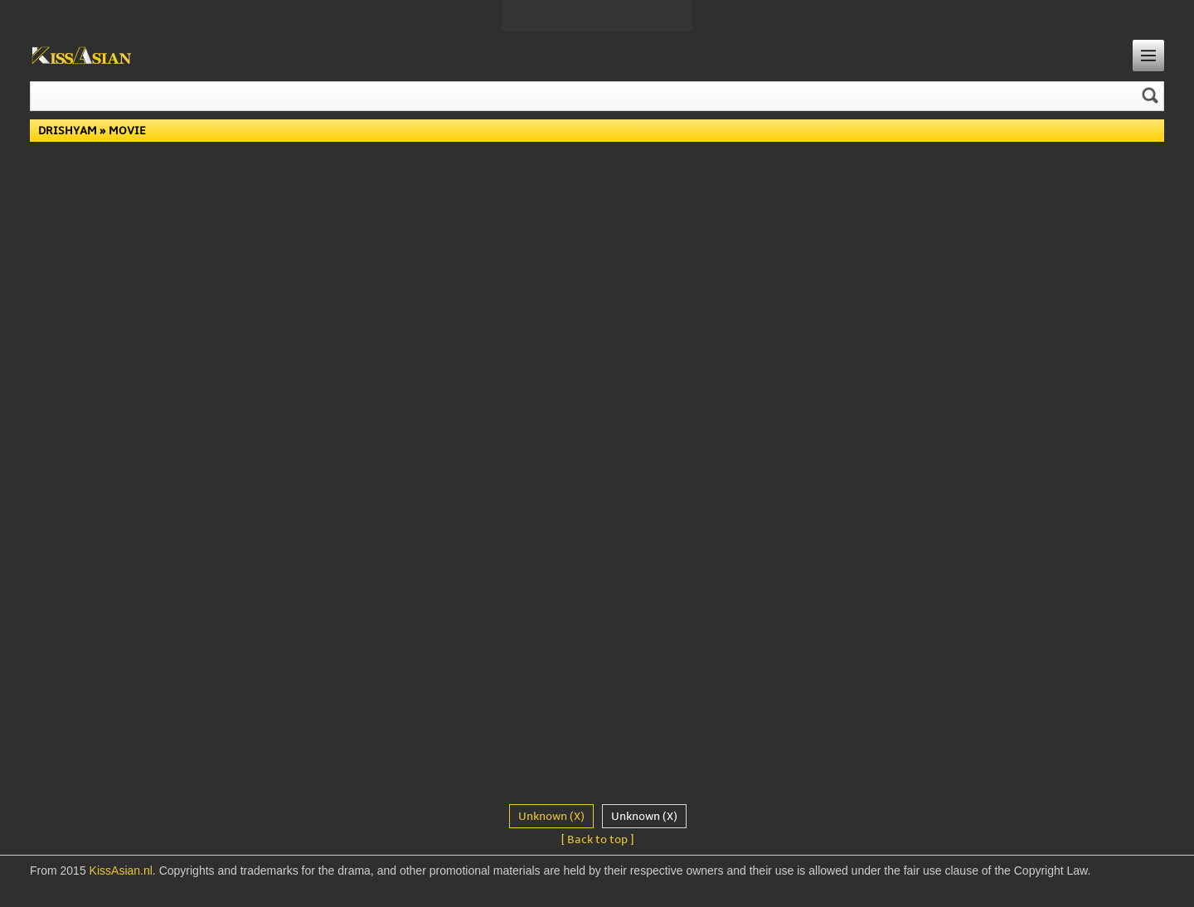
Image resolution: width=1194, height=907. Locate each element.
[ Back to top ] (597, 839)
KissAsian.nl (121, 870)
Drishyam (67, 131)
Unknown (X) (551, 816)
